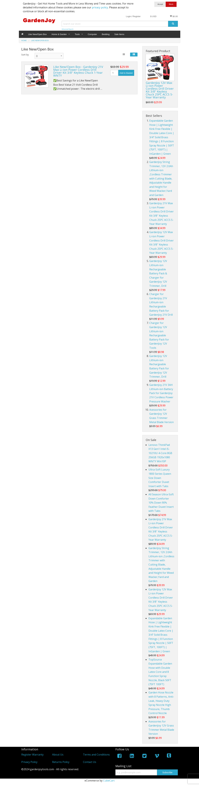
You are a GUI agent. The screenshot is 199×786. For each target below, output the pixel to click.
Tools (77, 34)
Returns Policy (60, 762)
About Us (57, 754)
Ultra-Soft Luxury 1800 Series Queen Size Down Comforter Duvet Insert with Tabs (159, 478)
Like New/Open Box (37, 34)
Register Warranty (32, 754)
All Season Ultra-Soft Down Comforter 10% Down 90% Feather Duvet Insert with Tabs (161, 503)
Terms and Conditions (96, 754)
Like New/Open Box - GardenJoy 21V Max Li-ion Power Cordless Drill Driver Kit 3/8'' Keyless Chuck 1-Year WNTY (78, 71)
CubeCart (109, 780)
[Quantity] (114, 73)
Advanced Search (67, 29)
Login (128, 16)
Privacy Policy (29, 762)
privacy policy (100, 7)
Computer (92, 34)
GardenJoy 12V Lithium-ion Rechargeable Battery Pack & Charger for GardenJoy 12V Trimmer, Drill (158, 273)
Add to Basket (126, 73)
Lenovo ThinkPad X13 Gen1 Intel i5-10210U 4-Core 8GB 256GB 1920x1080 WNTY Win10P (160, 453)
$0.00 (174, 16)
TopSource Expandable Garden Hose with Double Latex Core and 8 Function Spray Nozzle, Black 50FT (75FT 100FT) (160, 672)
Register (137, 16)
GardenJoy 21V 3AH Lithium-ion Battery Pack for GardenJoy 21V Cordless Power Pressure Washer (161, 393)
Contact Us (89, 762)
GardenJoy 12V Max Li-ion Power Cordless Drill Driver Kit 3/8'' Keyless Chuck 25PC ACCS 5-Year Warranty (160, 90)
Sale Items (119, 34)
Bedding (106, 34)
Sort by (25, 54)
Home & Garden (59, 34)
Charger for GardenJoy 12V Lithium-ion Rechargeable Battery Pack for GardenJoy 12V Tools (159, 335)
